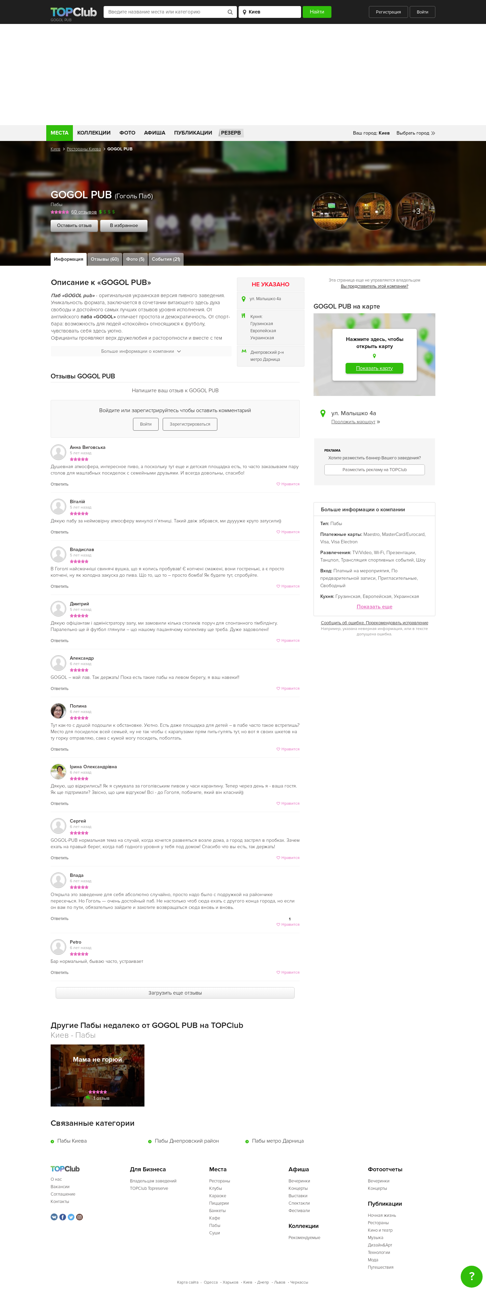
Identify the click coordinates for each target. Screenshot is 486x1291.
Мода (373, 1260)
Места (60, 133)
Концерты (298, 1188)
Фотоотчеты (385, 1169)
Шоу (421, 560)
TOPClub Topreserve (149, 1188)
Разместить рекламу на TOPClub (375, 469)
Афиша (154, 133)
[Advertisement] (243, 74)
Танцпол (329, 560)
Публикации (193, 133)
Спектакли (299, 1203)
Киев (55, 149)
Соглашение (63, 1194)
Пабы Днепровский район (187, 1141)
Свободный (333, 586)
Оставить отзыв (74, 225)
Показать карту (374, 368)
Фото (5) (135, 259)
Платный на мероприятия (361, 571)
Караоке (217, 1196)
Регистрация (388, 12)
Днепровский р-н (267, 352)
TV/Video (362, 552)
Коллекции (94, 133)
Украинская (262, 338)
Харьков (230, 1282)
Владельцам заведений (153, 1181)
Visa (324, 542)
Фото (127, 133)
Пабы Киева (72, 1141)
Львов (279, 1282)
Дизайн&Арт (380, 1245)
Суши (214, 1233)
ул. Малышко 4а (265, 299)
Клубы (215, 1188)
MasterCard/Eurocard (403, 534)
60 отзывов (84, 212)
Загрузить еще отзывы (175, 993)
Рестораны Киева (84, 149)
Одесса (211, 1282)
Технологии (379, 1252)
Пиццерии (219, 1203)
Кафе (214, 1218)
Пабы (56, 204)
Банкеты (217, 1210)
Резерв (231, 133)
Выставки (298, 1196)
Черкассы (299, 1282)
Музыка (375, 1237)
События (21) (166, 259)
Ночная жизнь (382, 1215)
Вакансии (60, 1186)
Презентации (400, 552)
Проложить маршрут (355, 422)
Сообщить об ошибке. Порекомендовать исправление (374, 623)
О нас (56, 1179)
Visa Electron (344, 542)
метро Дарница (265, 359)
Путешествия (381, 1267)
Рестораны (219, 1181)
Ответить (60, 484)
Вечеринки (299, 1181)
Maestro (371, 534)
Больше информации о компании (141, 351)
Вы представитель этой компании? (374, 286)
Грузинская (261, 323)
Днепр (263, 1282)
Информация (68, 259)
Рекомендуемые (304, 1237)
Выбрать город (413, 133)
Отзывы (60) (105, 259)
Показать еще (375, 607)
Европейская (263, 331)
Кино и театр (380, 1230)
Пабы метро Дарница (278, 1141)
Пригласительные (397, 578)
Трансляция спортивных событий (377, 560)
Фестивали (299, 1210)
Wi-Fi (379, 552)
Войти (422, 12)
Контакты (60, 1201)
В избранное (124, 225)
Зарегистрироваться (190, 424)
